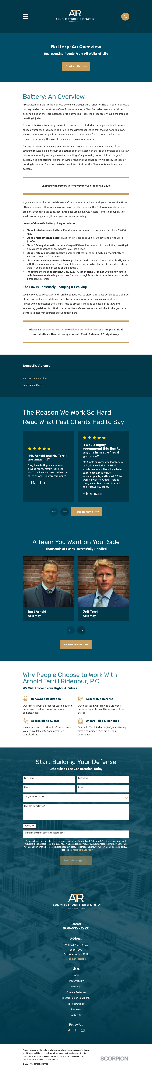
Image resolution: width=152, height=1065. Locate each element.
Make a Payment (76, 1004)
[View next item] (65, 511)
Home (76, 975)
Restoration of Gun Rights (76, 998)
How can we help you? (34, 807)
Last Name (83, 779)
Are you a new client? (34, 797)
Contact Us (76, 1015)
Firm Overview (76, 981)
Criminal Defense (76, 993)
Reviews (76, 1010)
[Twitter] (76, 1031)
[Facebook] (69, 1031)
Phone (27, 788)
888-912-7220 (76, 929)
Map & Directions (76, 959)
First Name (29, 779)
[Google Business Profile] (83, 1031)
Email (80, 788)
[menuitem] (76, 378)
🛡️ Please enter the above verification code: (44, 833)
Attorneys (76, 987)
